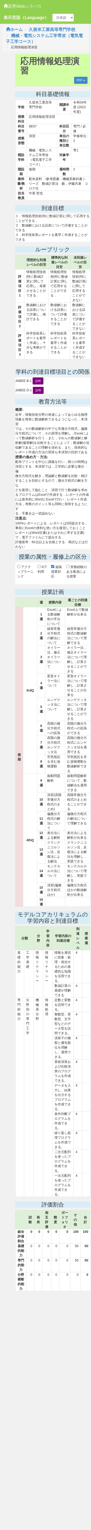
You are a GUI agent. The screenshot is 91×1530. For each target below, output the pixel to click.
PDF (81, 80)
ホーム (14, 29)
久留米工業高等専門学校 (52, 29)
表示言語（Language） (26, 17)
